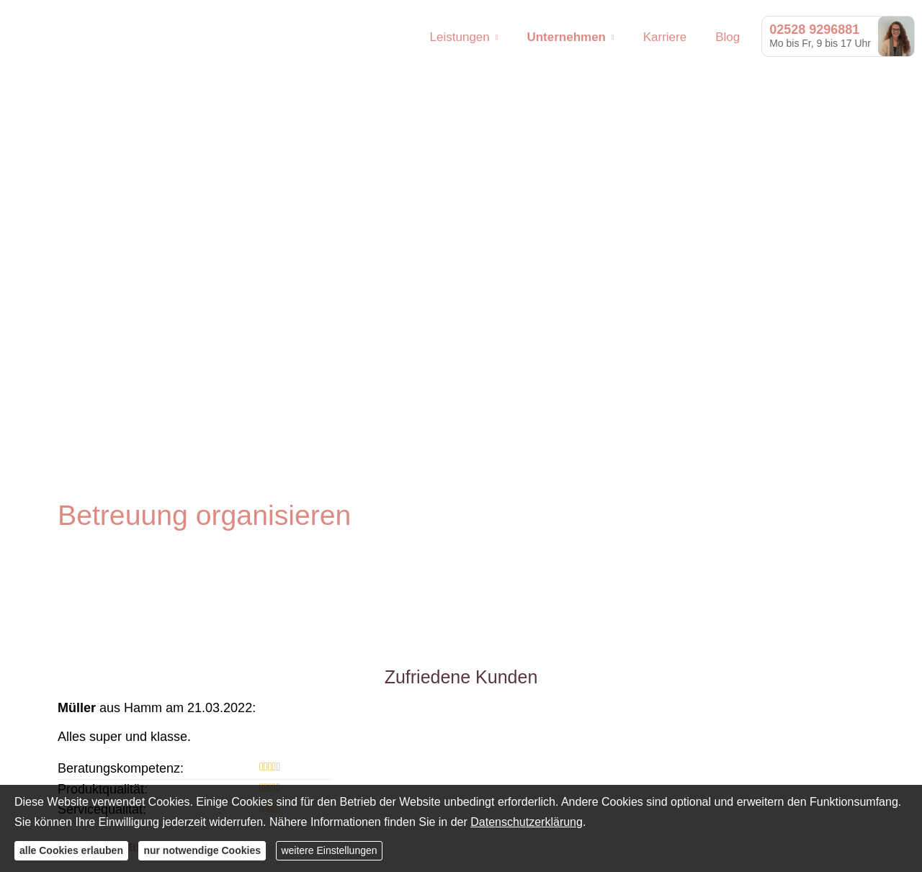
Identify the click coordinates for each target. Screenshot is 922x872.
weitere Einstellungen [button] (329, 850)
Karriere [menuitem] (664, 37)
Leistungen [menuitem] (460, 37)
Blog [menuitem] (727, 37)
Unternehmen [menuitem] (566, 37)
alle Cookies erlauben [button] (71, 850)
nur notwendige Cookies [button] (202, 850)
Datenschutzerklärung (526, 822)
